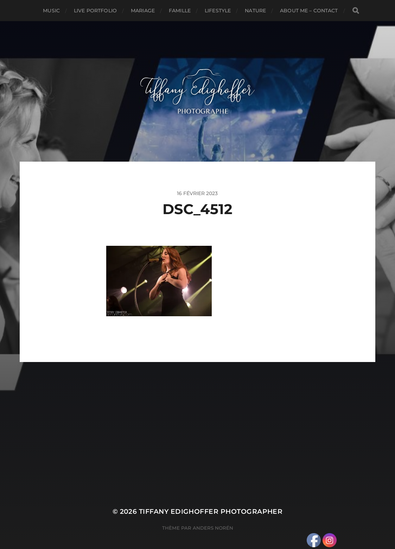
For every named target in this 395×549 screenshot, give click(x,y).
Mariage (143, 10)
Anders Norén (213, 528)
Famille (180, 10)
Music (51, 10)
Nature (255, 10)
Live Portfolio (95, 10)
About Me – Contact (309, 10)
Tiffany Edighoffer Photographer (211, 511)
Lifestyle (218, 10)
